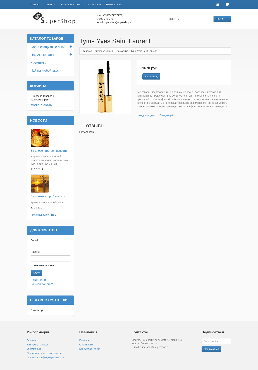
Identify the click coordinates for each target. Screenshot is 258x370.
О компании (94, 4)
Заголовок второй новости (48, 196)
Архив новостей (40, 214)
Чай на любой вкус (45, 70)
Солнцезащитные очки (47, 47)
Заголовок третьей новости (49, 150)
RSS (53, 214)
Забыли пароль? (42, 284)
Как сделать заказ (71, 4)
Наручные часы (42, 55)
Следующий (166, 115)
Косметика (38, 62)
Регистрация (39, 279)
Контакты (49, 4)
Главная (34, 4)
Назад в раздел (146, 115)
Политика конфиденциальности (45, 357)
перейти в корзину (41, 105)
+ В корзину (151, 76)
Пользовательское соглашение (45, 353)
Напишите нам (114, 4)
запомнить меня (44, 265)
